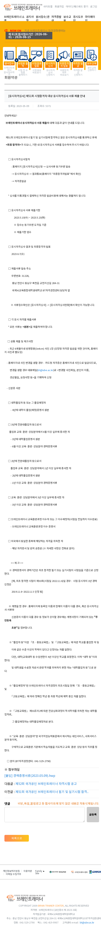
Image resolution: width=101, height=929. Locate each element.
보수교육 (67, 18)
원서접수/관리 (42, 18)
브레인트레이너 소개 (14, 18)
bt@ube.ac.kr (45, 370)
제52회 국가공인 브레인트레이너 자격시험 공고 (46, 783)
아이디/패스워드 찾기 (77, 6)
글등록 (93, 814)
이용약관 (27, 871)
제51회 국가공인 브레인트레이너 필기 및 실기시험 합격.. (51, 791)
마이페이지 (90, 18)
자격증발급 (56, 18)
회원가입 (59, 6)
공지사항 (30, 18)
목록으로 (16, 838)
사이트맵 (48, 6)
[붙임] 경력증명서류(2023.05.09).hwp (29, 775)
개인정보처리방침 (11, 871)
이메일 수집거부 (13, 874)
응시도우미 (78, 18)
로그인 (93, 6)
